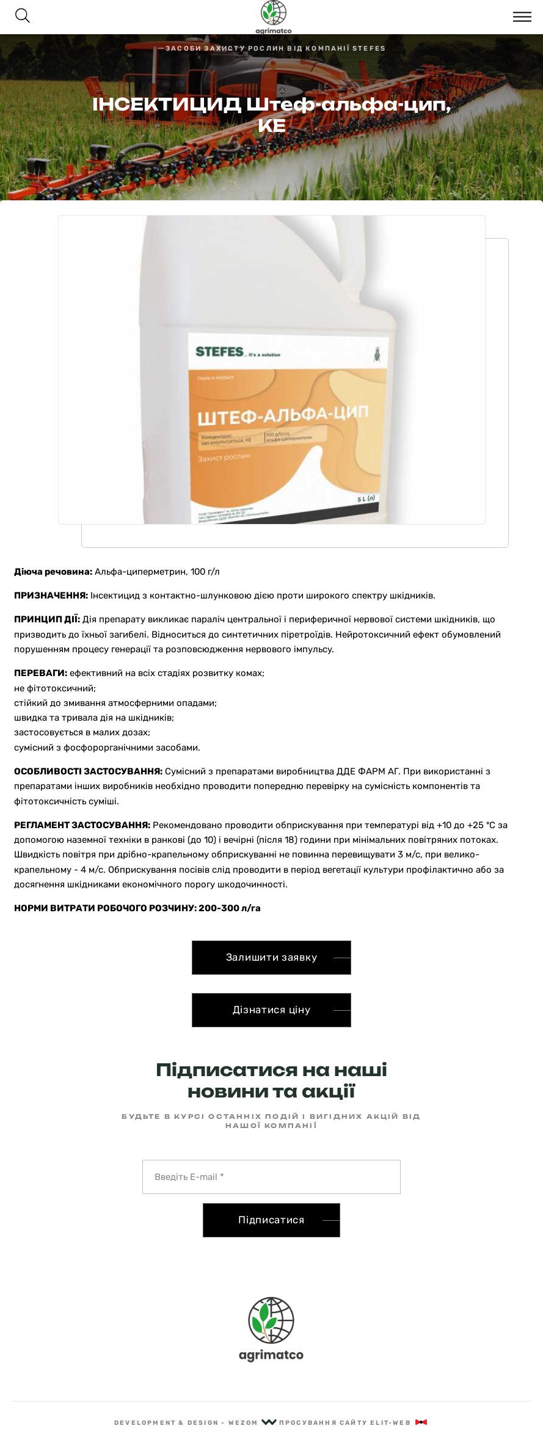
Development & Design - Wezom (195, 1423)
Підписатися (271, 1220)
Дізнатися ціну (272, 1009)
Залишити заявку (272, 957)
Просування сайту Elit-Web (354, 1423)
